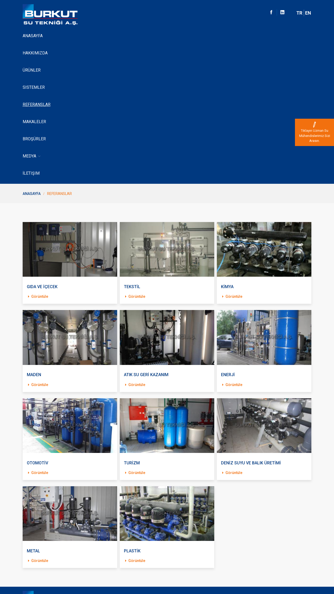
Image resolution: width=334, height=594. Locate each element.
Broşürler (200, 35)
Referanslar (141, 35)
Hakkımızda (60, 35)
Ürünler (87, 35)
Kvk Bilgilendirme (37, 554)
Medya (226, 36)
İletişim (247, 35)
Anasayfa (33, 35)
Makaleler (172, 35)
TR (299, 13)
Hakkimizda (32, 510)
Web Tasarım (297, 576)
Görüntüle (37, 159)
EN (308, 13)
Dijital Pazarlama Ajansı (292, 581)
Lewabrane (32, 536)
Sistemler (111, 35)
